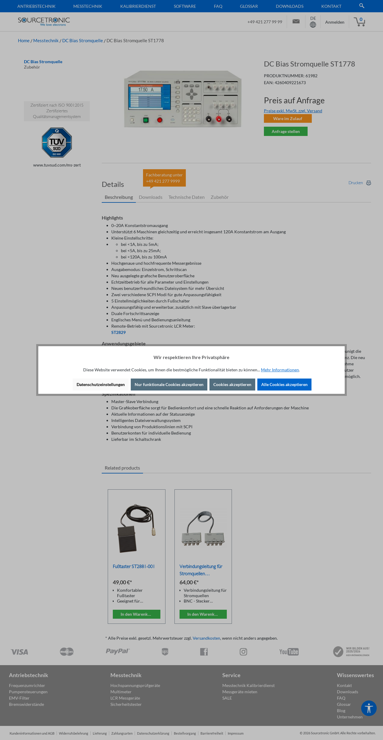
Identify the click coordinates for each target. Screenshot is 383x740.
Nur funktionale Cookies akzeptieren (169, 384)
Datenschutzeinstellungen (101, 384)
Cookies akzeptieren (232, 384)
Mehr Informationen (280, 369)
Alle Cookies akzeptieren (284, 384)
